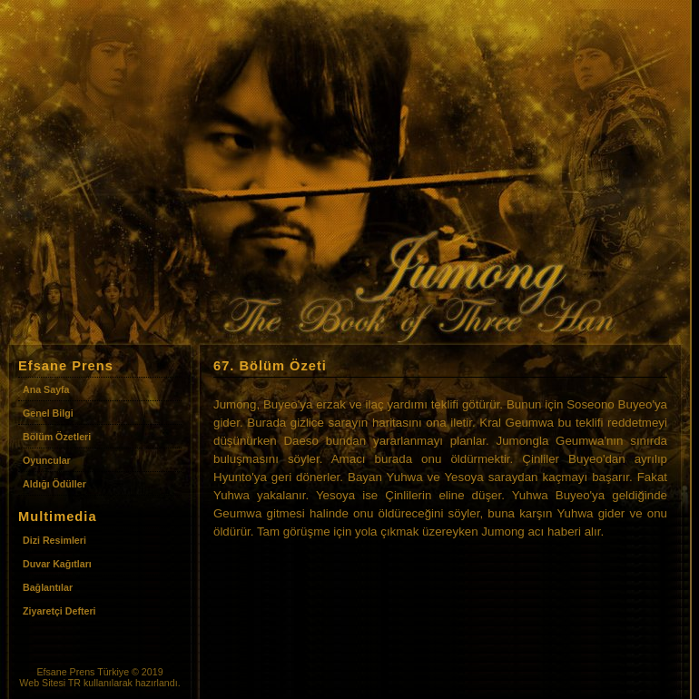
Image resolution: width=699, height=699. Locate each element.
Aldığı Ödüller (54, 483)
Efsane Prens (65, 671)
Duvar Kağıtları (57, 563)
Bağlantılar (48, 587)
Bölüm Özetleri (57, 436)
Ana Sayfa (46, 389)
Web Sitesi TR (50, 682)
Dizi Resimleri (54, 540)
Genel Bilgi (48, 413)
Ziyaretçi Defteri (59, 610)
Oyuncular (47, 460)
